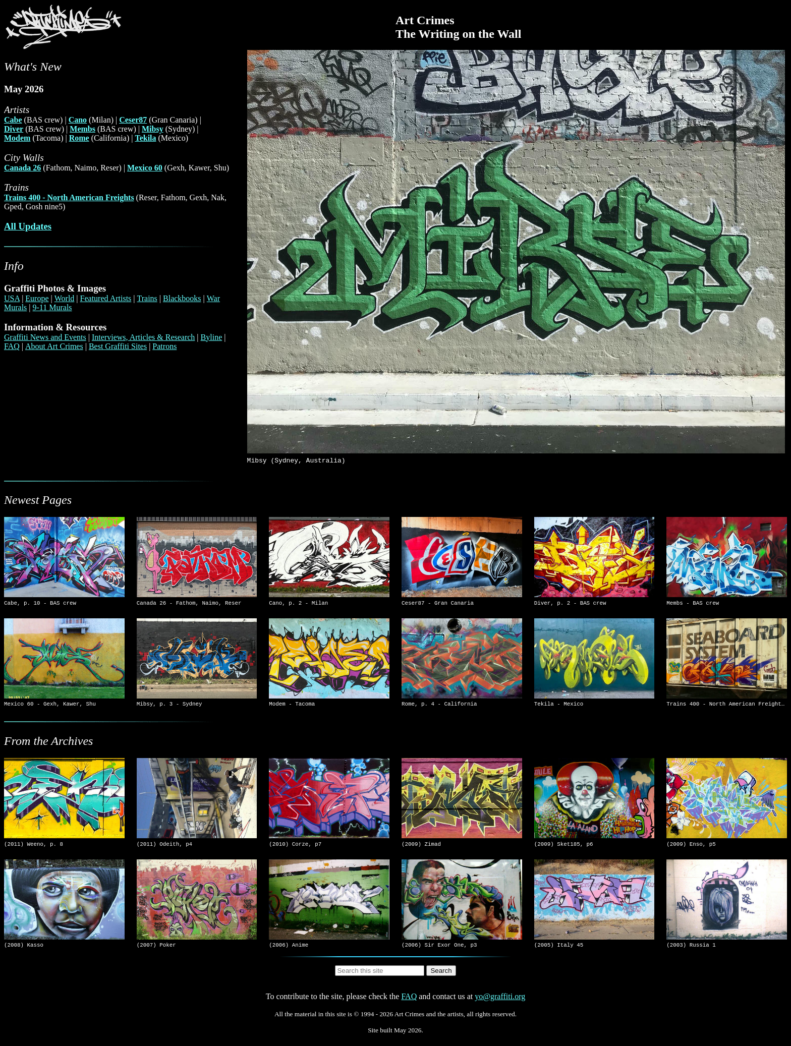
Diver (13, 129)
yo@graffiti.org (500, 1004)
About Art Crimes (54, 346)
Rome (79, 138)
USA (12, 298)
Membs (82, 129)
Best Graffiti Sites (118, 346)
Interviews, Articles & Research (143, 337)
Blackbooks (182, 298)
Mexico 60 (144, 167)
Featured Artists (106, 298)
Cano (78, 119)
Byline (211, 337)
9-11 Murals (52, 307)
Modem (17, 138)
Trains (147, 298)
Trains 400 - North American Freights (69, 197)
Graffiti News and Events (45, 337)
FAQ (12, 346)
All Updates (27, 226)
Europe (36, 298)
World (64, 298)
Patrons (164, 346)
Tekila (145, 138)
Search (440, 978)
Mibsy (152, 129)
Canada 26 (22, 167)
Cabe (13, 119)
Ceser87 (133, 119)
